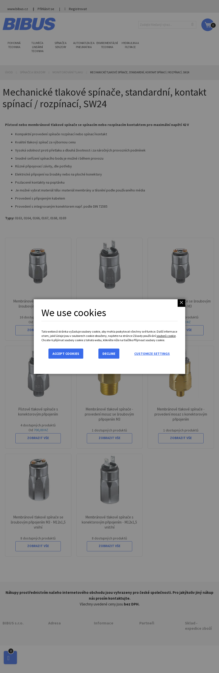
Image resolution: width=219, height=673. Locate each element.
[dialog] (109, 336)
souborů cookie (166, 336)
